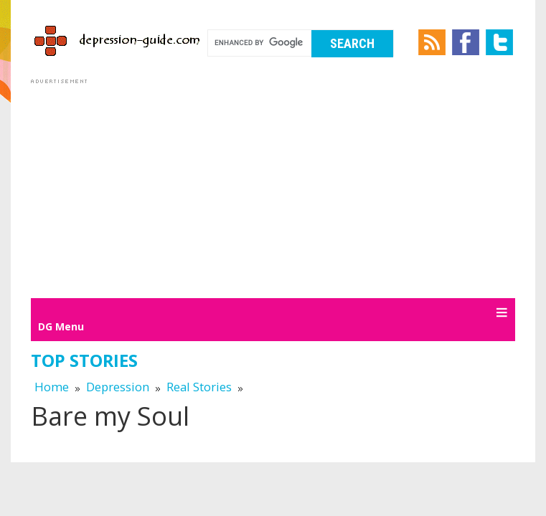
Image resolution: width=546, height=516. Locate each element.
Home (51, 386)
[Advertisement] (273, 187)
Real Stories (199, 386)
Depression (117, 386)
